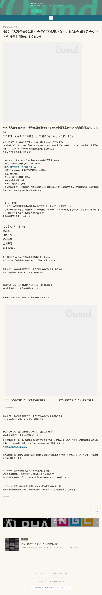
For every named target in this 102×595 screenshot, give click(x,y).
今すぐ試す (36, 11)
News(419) (6, 499)
